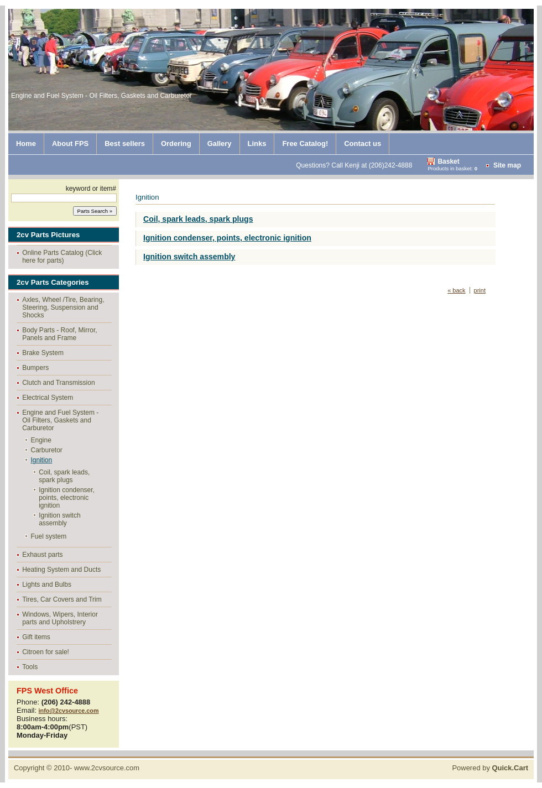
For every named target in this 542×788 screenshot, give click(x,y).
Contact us (362, 143)
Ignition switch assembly (59, 519)
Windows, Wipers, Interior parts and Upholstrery (60, 618)
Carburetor (46, 450)
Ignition (42, 460)
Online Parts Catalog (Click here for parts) (62, 256)
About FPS (70, 143)
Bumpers (35, 368)
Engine (41, 440)
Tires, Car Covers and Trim (62, 599)
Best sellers (125, 143)
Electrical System (47, 397)
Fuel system (49, 536)
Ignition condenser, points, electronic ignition (67, 497)
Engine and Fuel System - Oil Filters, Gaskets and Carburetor (60, 420)
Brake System (43, 353)
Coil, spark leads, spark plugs (64, 476)
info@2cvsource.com (69, 710)
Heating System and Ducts (61, 569)
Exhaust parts (42, 555)
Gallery (219, 143)
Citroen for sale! (45, 652)
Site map (507, 165)
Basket (448, 161)
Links (257, 143)
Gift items (36, 637)
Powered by (490, 768)
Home (26, 143)
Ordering (176, 143)
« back (456, 290)
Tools (30, 667)
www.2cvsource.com (106, 768)
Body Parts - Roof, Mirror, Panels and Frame (59, 334)
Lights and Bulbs (46, 584)
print (480, 290)
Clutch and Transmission (58, 383)
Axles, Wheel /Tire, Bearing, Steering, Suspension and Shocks (63, 307)
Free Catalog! (305, 143)
